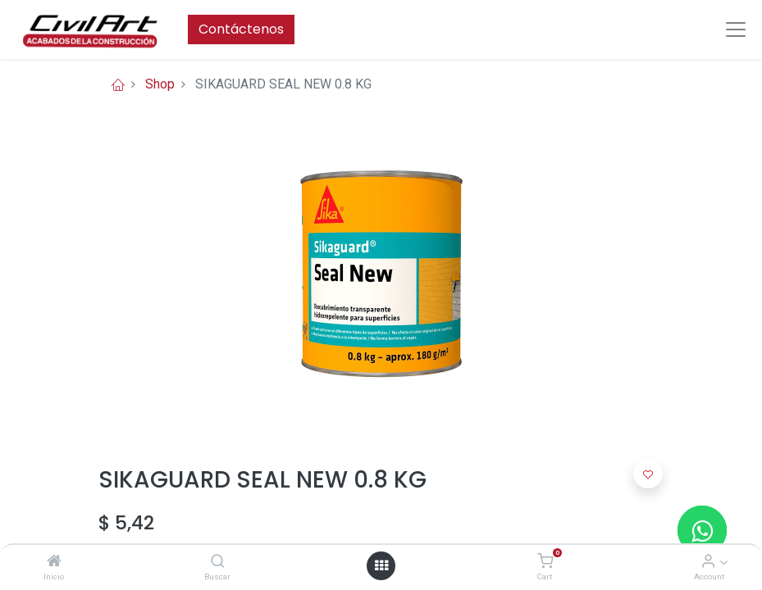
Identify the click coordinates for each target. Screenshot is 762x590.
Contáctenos (241, 29)
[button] (648, 473)
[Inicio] (54, 562)
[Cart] (545, 562)
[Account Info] (708, 562)
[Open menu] (381, 565)
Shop (160, 84)
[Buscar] (218, 562)
